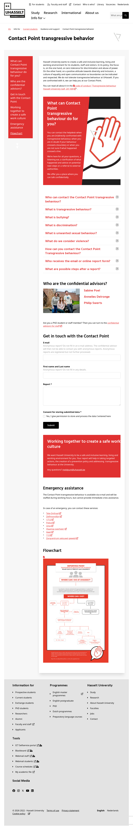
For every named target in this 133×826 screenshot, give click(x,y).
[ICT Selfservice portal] (27, 745)
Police (49, 522)
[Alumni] (17, 718)
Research (50, 13)
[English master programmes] (66, 694)
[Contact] (77, 4)
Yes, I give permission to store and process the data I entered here (78, 416)
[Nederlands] (123, 4)
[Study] (91, 692)
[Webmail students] (25, 761)
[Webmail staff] (23, 756)
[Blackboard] (22, 750)
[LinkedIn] (32, 790)
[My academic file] (23, 772)
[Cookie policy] (18, 813)
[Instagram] (18, 790)
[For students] (38, 4)
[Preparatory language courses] (66, 716)
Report (47, 384)
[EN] (9, 29)
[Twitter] (23, 790)
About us (92, 13)
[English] (100, 810)
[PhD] (53, 706)
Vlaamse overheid (55, 529)
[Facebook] (13, 790)
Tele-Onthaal (52, 513)
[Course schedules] (25, 766)
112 (48, 535)
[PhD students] (20, 708)
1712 (48, 519)
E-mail (46, 342)
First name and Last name (56, 366)
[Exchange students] (23, 703)
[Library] (100, 4)
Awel (48, 532)
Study (35, 13)
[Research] (93, 697)
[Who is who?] (89, 4)
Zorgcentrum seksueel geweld (61, 538)
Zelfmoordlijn (52, 516)
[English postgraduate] (62, 700)
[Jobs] (90, 713)
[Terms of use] (53, 810)
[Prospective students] (24, 692)
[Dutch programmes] (61, 711)
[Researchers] (19, 713)
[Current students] (30, 29)
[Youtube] (27, 790)
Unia (48, 525)
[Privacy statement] (70, 810)
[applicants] (18, 729)
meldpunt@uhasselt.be (73, 469)
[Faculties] (93, 708)
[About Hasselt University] (100, 703)
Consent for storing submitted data (62, 412)
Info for (38, 18)
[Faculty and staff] (61, 4)
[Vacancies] (110, 4)
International (71, 13)
